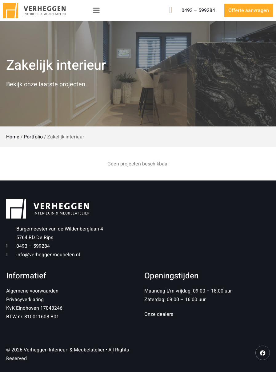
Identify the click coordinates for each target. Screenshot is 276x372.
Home (12, 137)
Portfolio (33, 137)
